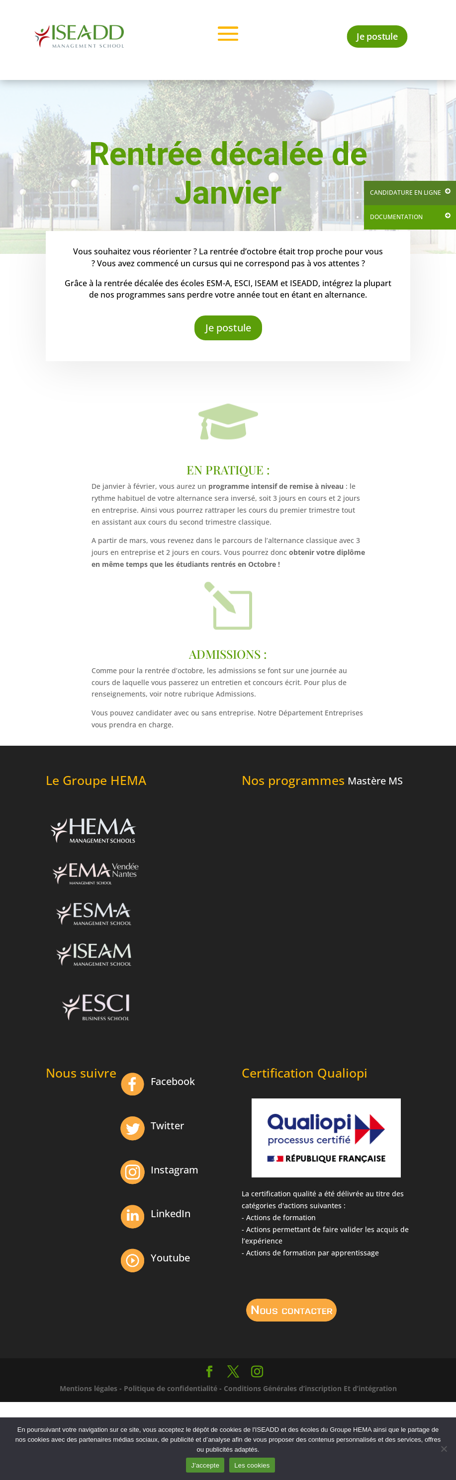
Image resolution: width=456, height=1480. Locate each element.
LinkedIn (170, 1213)
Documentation (396, 217)
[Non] (444, 1449)
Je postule (377, 36)
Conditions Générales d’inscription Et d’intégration (310, 1388)
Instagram (174, 1169)
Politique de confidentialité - (173, 1388)
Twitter (167, 1125)
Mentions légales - (91, 1388)
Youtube (170, 1257)
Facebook (173, 1081)
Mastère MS (375, 780)
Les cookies (252, 1465)
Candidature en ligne (405, 192)
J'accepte (205, 1465)
